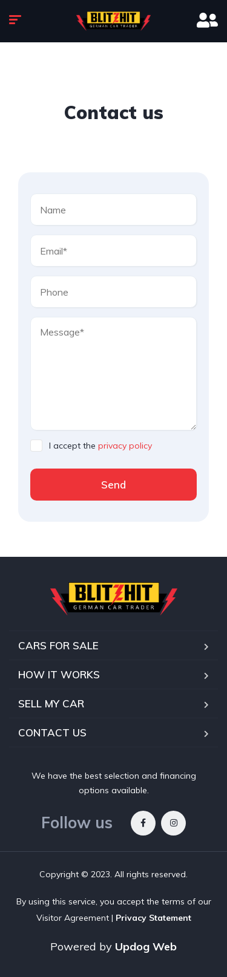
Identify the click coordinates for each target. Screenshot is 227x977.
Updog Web (146, 946)
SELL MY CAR (51, 703)
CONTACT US (52, 732)
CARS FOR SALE (58, 645)
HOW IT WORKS (59, 674)
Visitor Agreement (72, 917)
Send (113, 484)
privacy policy (125, 445)
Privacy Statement (153, 917)
